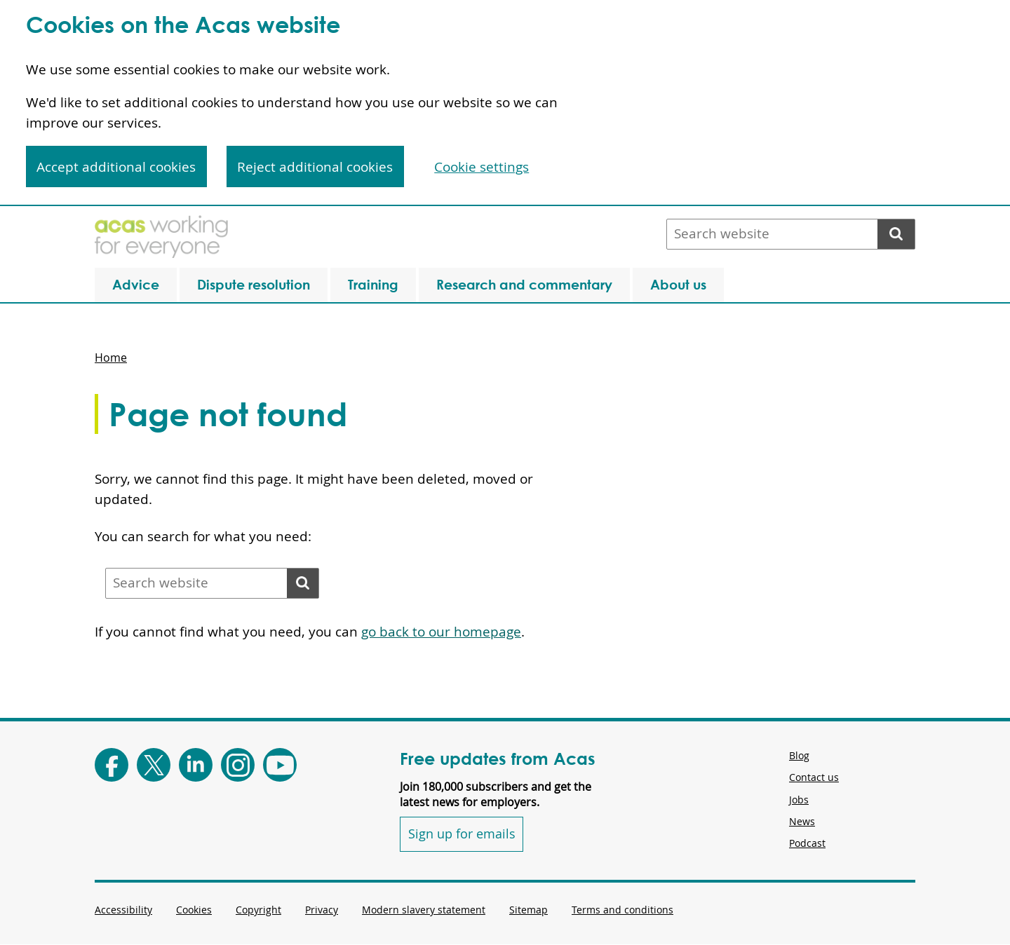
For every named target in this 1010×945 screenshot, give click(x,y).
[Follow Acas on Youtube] (280, 765)
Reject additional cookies (315, 167)
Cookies (194, 909)
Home (111, 357)
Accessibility (123, 909)
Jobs (799, 799)
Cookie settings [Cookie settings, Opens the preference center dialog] (481, 167)
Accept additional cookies (116, 167)
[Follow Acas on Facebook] (111, 765)
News (802, 821)
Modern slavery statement (423, 909)
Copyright (258, 909)
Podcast (807, 843)
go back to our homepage (441, 632)
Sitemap (528, 909)
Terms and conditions (622, 909)
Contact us (814, 777)
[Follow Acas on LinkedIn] (196, 765)
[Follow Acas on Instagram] (238, 765)
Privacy (321, 909)
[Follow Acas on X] (153, 765)
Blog (799, 755)
